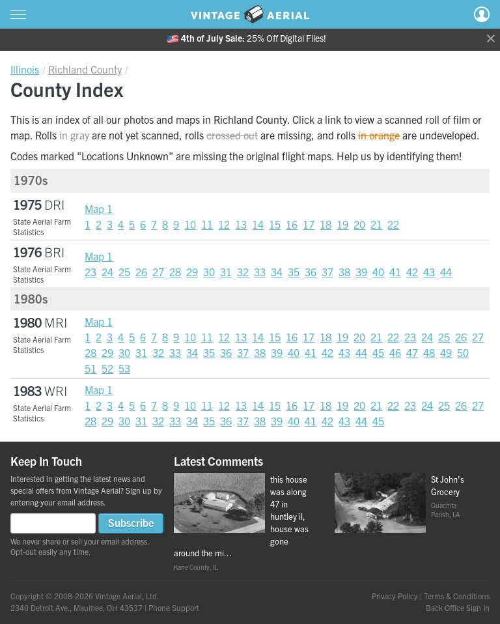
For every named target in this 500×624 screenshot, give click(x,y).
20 (359, 224)
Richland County (85, 69)
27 (158, 271)
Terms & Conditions (457, 596)
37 (327, 271)
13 (241, 224)
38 (344, 271)
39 (361, 271)
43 (429, 271)
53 (124, 368)
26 (141, 271)
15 (275, 224)
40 (378, 271)
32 (243, 271)
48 (429, 352)
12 (224, 224)
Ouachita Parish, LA (445, 509)
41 (395, 271)
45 (378, 352)
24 (107, 271)
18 (325, 224)
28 (175, 271)
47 (412, 352)
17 (308, 224)
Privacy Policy (395, 596)
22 (393, 224)
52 (107, 368)
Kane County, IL (196, 567)
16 (292, 224)
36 (310, 271)
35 (293, 271)
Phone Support (173, 607)
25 (124, 271)
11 (207, 224)
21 (376, 224)
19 (342, 224)
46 (395, 352)
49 (446, 352)
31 (226, 271)
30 (209, 271)
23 (90, 271)
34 (277, 271)
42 (412, 271)
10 (190, 224)
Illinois (24, 69)
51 (90, 368)
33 (260, 271)
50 (463, 352)
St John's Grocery (447, 485)
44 (446, 271)
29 (192, 271)
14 (258, 224)
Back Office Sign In (458, 607)
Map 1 (99, 208)
